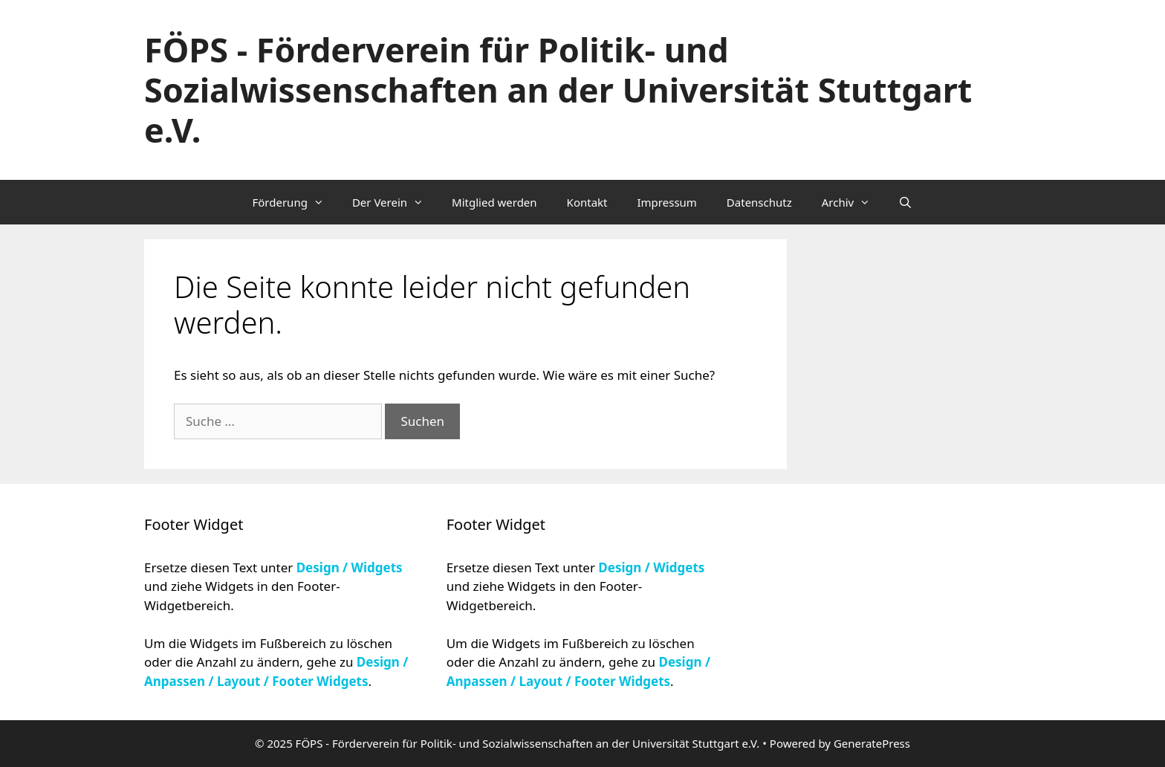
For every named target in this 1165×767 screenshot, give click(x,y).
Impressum (667, 202)
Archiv (852, 202)
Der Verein (394, 202)
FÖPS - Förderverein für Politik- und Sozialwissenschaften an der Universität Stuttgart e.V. (558, 89)
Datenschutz (759, 202)
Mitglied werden (494, 202)
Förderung (294, 202)
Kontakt (587, 202)
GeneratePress (872, 743)
